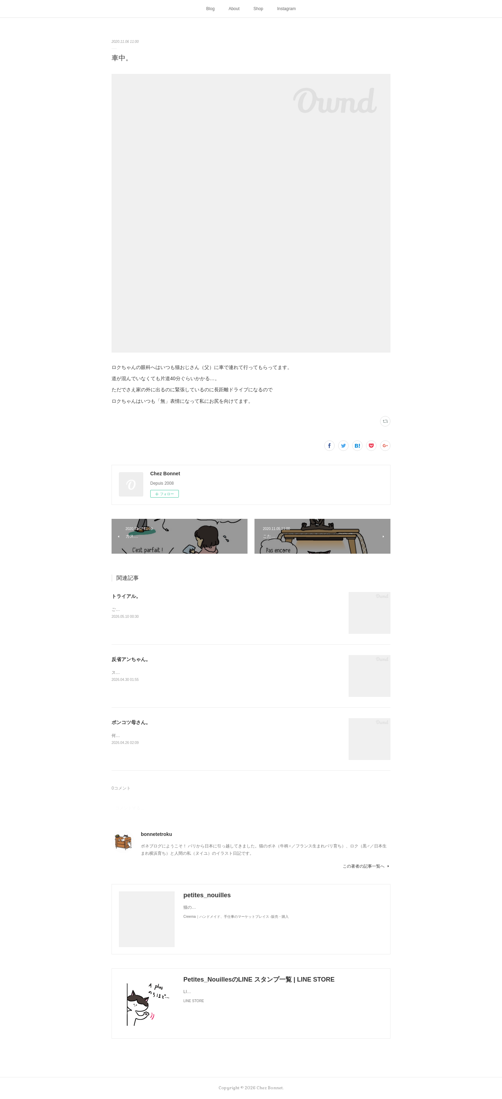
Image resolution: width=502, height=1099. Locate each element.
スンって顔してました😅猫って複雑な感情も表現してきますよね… (175, 672)
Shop (258, 8)
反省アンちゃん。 (131, 659)
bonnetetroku (156, 834)
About (234, 8)
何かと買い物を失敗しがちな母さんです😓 (152, 735)
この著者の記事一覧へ (366, 866)
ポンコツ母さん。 (131, 722)
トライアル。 (126, 596)
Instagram (286, 8)
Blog (210, 8)
